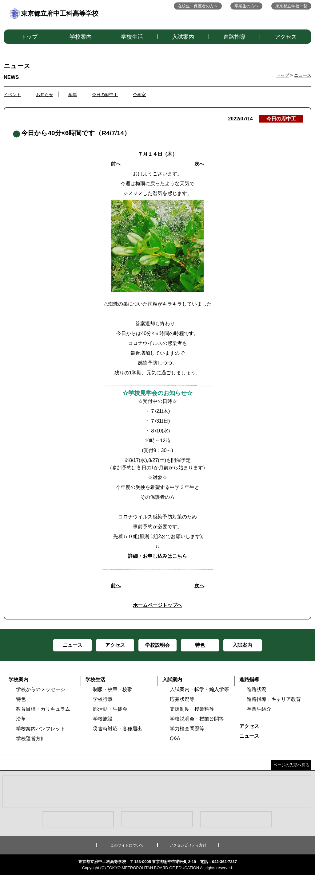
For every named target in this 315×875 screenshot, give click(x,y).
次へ (199, 163)
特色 (21, 699)
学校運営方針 (31, 738)
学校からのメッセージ (40, 689)
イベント (12, 94)
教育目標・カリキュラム (43, 709)
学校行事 (103, 699)
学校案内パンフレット (40, 728)
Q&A (175, 738)
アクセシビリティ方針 (187, 845)
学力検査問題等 (187, 728)
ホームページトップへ (157, 605)
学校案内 (81, 37)
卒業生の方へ (246, 6)
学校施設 (103, 718)
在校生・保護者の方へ (198, 6)
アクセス (286, 37)
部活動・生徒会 (110, 709)
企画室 (139, 94)
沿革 (21, 718)
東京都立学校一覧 (291, 6)
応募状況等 (182, 699)
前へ (116, 163)
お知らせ (44, 94)
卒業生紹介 (259, 709)
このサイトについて (127, 845)
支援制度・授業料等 (192, 709)
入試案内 (183, 37)
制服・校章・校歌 (112, 689)
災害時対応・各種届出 (117, 728)
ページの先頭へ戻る (291, 765)
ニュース (302, 75)
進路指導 (234, 37)
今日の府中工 (105, 94)
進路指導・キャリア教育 (274, 699)
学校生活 (132, 37)
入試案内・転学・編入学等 (199, 689)
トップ (29, 37)
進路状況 (256, 689)
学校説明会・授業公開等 (197, 718)
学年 (72, 94)
